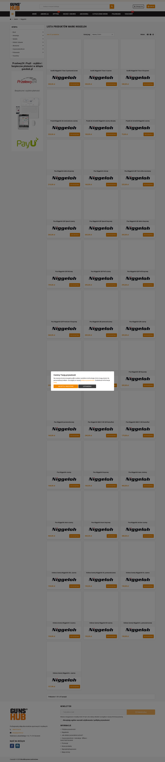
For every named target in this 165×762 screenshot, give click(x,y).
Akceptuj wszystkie (65, 386)
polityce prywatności (87, 380)
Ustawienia (87, 386)
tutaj (55, 382)
